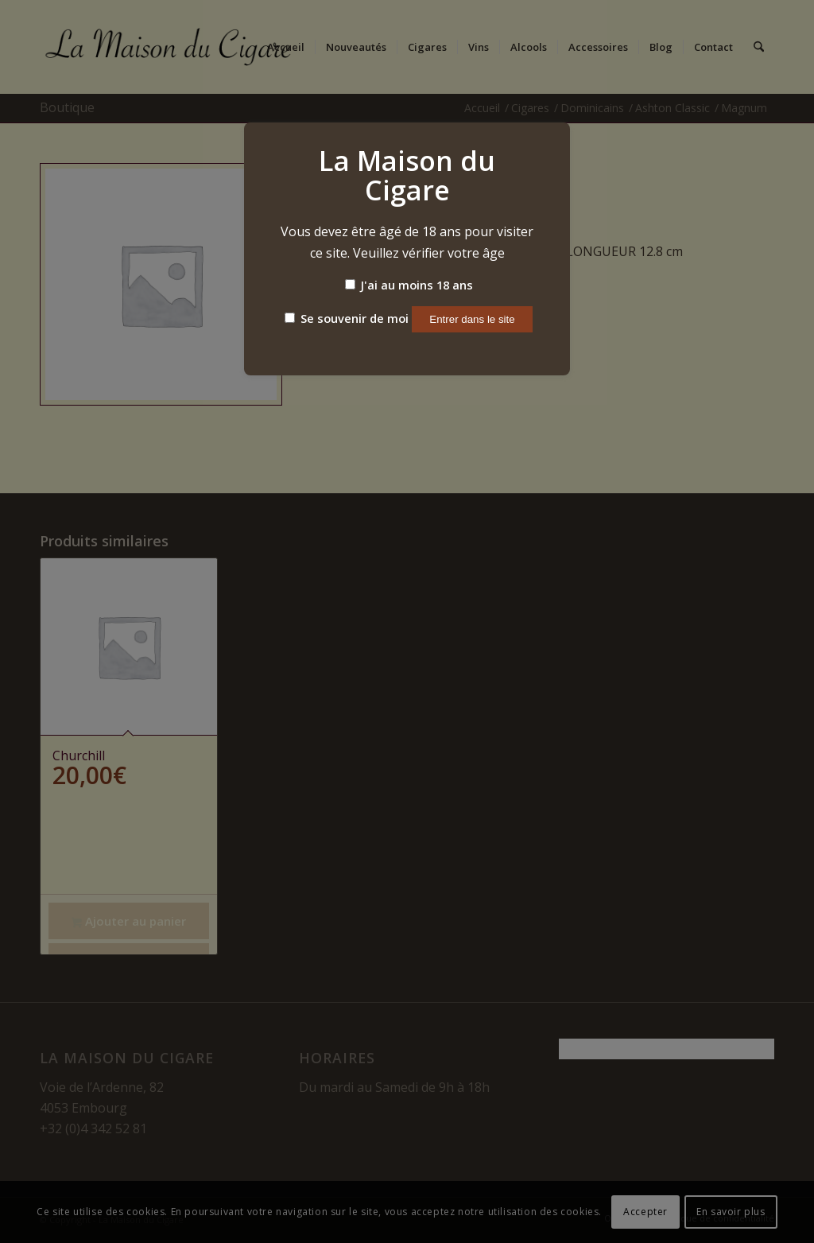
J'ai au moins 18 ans (409, 285)
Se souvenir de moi (347, 318)
